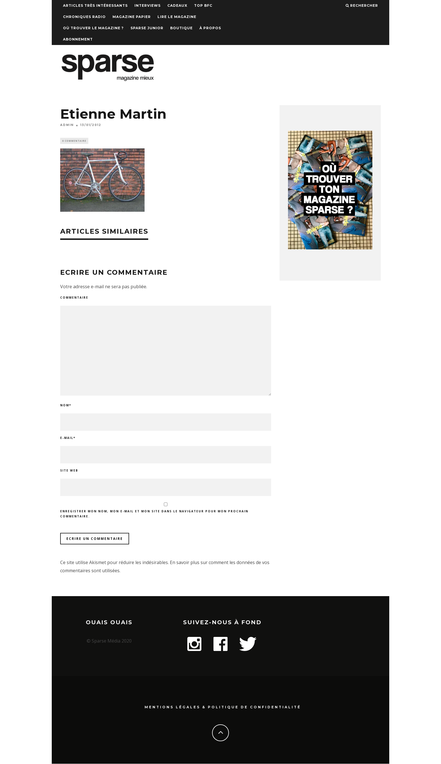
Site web (69, 471)
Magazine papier (131, 17)
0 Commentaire (74, 141)
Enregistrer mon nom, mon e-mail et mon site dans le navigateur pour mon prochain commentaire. (154, 514)
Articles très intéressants (95, 5)
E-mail (67, 439)
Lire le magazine (177, 17)
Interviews (147, 5)
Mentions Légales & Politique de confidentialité (223, 708)
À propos (210, 28)
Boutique (181, 28)
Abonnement (78, 39)
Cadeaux (177, 5)
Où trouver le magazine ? (93, 28)
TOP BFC (203, 5)
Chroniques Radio (84, 17)
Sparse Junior (146, 28)
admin (67, 125)
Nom (65, 406)
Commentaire (74, 298)
